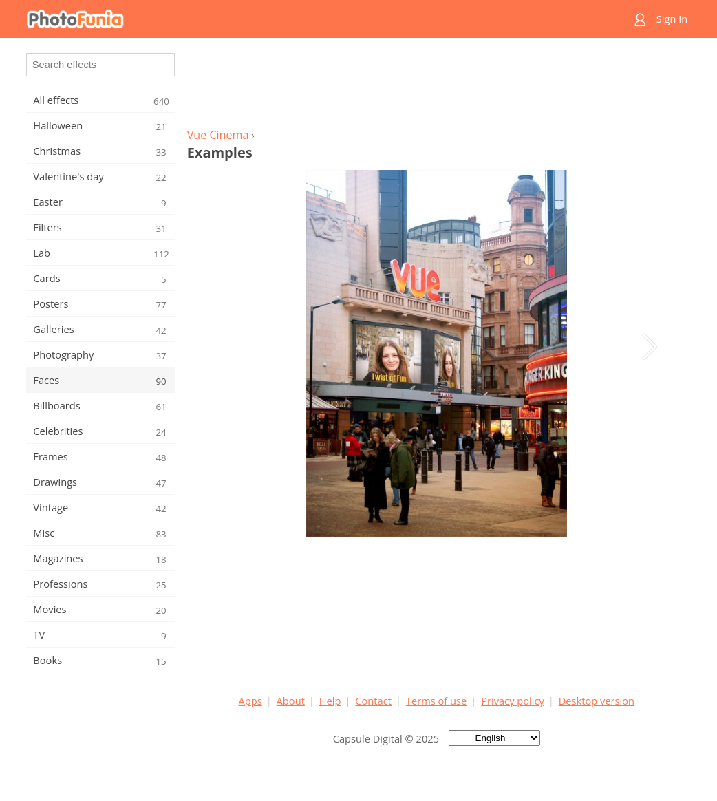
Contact (373, 700)
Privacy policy (512, 700)
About (291, 700)
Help (330, 700)
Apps (250, 700)
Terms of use (436, 700)
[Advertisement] (436, 87)
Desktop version (596, 700)
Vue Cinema (218, 134)
